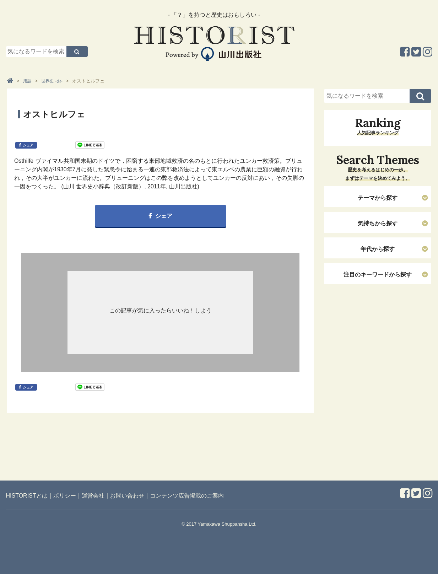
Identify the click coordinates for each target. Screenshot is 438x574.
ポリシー (64, 496)
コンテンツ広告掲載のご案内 (187, 496)
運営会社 (93, 496)
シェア (28, 145)
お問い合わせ (127, 496)
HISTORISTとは (27, 496)
